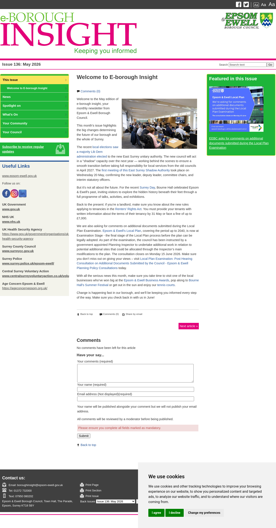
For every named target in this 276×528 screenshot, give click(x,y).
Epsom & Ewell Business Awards (146, 280)
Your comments (95, 361)
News (7, 97)
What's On (10, 114)
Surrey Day (147, 187)
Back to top (86, 314)
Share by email (134, 314)
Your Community (15, 123)
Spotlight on (12, 105)
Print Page (92, 484)
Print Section (93, 490)
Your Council (12, 132)
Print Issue (92, 496)
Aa (256, 5)
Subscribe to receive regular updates (23, 149)
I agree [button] (156, 512)
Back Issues (87, 501)
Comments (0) (90, 91)
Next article (187, 326)
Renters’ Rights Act (128, 209)
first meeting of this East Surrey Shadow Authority (136, 170)
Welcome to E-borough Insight (27, 88)
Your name (91, 384)
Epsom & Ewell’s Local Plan (122, 230)
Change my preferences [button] (204, 512)
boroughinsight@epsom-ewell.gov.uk (39, 485)
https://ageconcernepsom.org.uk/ (24, 288)
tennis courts (166, 285)
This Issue (10, 80)
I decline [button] (174, 512)
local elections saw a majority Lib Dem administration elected (97, 151)
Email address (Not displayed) (104, 394)
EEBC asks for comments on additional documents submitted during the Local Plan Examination (239, 143)
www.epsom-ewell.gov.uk (19, 176)
